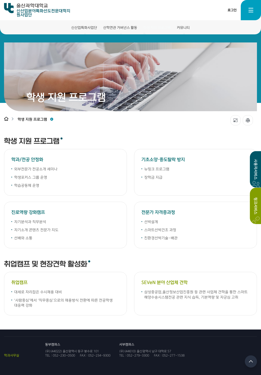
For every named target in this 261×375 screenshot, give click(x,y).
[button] (33, 119)
